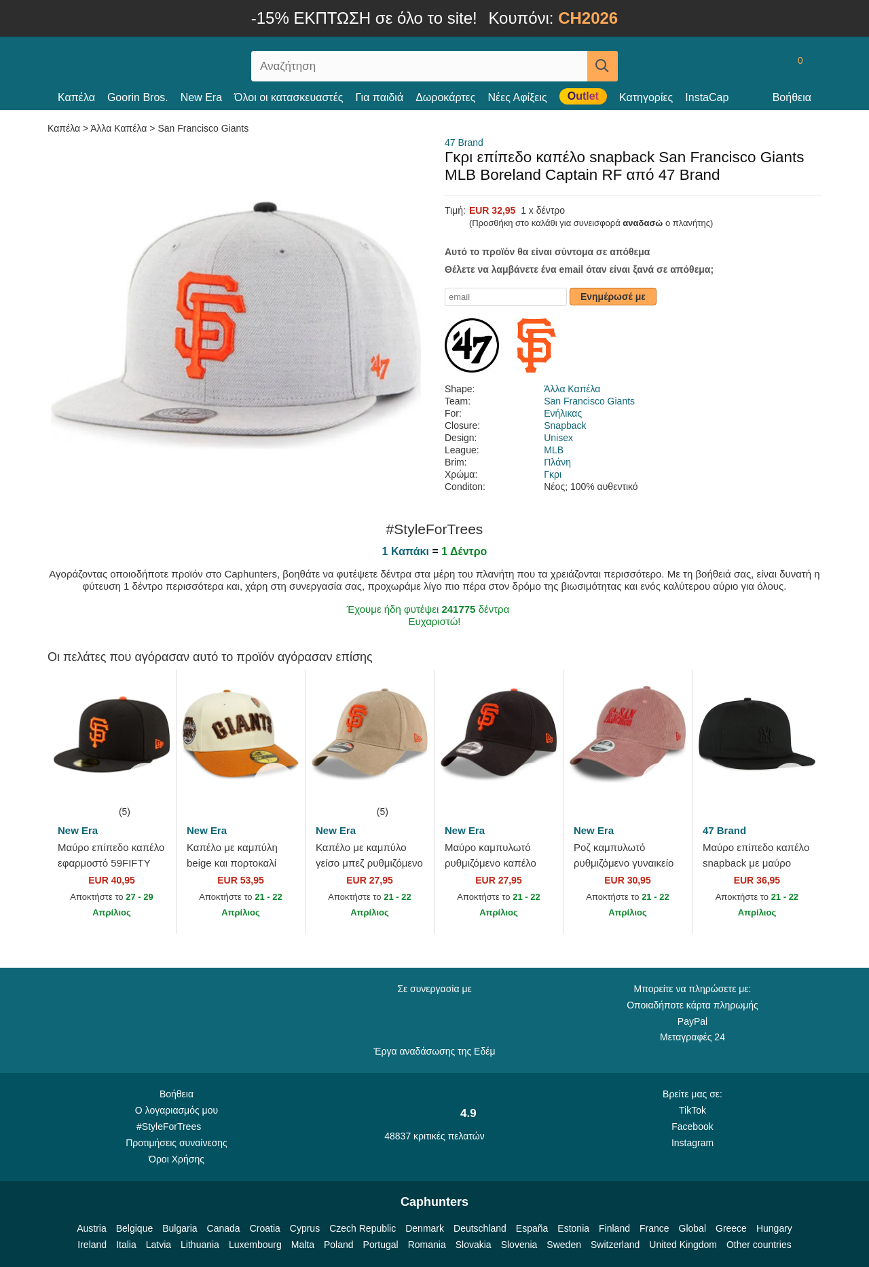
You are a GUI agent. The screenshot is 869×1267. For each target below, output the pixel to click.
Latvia (158, 1244)
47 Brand (464, 142)
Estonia (573, 1228)
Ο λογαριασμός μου (176, 1110)
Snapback (565, 425)
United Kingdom (683, 1244)
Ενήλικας (563, 413)
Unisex (558, 437)
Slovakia (474, 1244)
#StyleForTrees (176, 1126)
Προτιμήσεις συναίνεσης (176, 1142)
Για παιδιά (379, 97)
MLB (553, 450)
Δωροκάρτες (445, 97)
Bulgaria (179, 1228)
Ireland (92, 1244)
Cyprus (305, 1228)
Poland (339, 1244)
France (654, 1228)
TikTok (692, 1110)
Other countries (759, 1244)
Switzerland (615, 1244)
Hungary (774, 1228)
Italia (126, 1244)
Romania (427, 1244)
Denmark (424, 1228)
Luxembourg (255, 1244)
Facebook (692, 1126)
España (532, 1228)
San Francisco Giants (203, 128)
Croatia (265, 1228)
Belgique (134, 1228)
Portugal (381, 1244)
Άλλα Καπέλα (118, 128)
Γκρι (552, 474)
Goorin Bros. (137, 97)
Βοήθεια (792, 97)
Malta (302, 1244)
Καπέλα (76, 97)
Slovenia (519, 1244)
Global (692, 1228)
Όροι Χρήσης (176, 1159)
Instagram (692, 1142)
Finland (614, 1228)
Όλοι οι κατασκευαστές (288, 97)
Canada (223, 1228)
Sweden (564, 1244)
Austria (92, 1228)
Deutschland (480, 1228)
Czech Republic (362, 1228)
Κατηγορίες (646, 97)
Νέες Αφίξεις (517, 97)
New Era (201, 97)
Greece (731, 1228)
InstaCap (706, 97)
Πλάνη (557, 462)
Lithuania (200, 1244)
